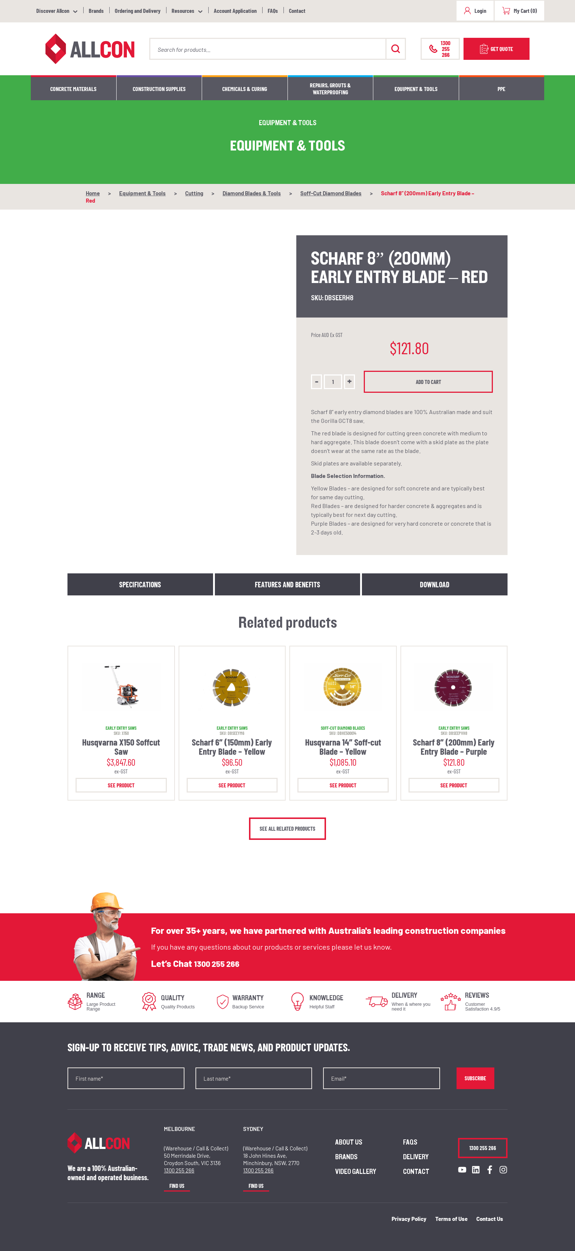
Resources (183, 10)
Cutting (194, 193)
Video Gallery (355, 1171)
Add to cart (430, 381)
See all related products (287, 828)
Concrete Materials (73, 88)
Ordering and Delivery (138, 10)
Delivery (416, 1157)
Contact (297, 10)
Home (93, 193)
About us (348, 1142)
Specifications (140, 584)
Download (435, 584)
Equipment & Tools (416, 88)
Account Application (235, 10)
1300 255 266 (220, 963)
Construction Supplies (159, 88)
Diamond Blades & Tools (252, 193)
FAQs (273, 10)
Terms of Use (451, 1218)
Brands (96, 10)
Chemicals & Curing (244, 88)
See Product (121, 785)
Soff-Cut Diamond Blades (331, 193)
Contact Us (489, 1218)
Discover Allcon (52, 10)
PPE (501, 88)
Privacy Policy (409, 1218)
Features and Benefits (287, 584)
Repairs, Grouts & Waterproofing (330, 88)
